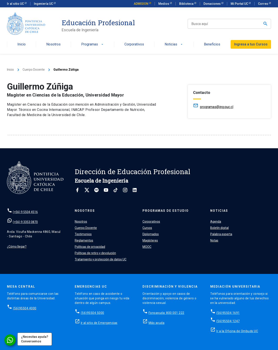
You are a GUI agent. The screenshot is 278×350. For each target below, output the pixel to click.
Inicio (21, 44)
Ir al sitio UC (16, 3)
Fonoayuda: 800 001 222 (166, 313)
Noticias (174, 44)
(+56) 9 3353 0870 (25, 222)
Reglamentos (84, 240)
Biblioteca (186, 3)
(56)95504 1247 (228, 321)
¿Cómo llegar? (16, 246)
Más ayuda (157, 323)
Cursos (147, 228)
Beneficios (212, 44)
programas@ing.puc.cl (216, 107)
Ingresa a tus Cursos (251, 44)
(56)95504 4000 (24, 308)
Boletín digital (219, 228)
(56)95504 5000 (92, 313)
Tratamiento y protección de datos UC (100, 259)
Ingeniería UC (44, 3)
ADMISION (141, 3)
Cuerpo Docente (34, 69)
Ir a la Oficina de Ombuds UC (237, 331)
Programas (92, 44)
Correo (263, 3)
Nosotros (53, 44)
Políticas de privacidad (90, 246)
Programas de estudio (165, 210)
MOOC (146, 246)
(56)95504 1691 (228, 313)
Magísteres (150, 240)
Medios (164, 3)
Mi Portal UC (240, 3)
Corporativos (134, 44)
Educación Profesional (98, 22)
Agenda (215, 221)
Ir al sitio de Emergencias (99, 323)
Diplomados (150, 234)
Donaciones (212, 3)
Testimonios (83, 234)
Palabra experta (221, 234)
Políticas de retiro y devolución (95, 253)
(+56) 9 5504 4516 (25, 212)
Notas (214, 240)
